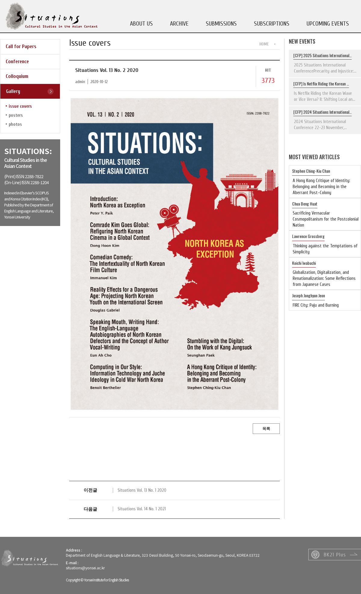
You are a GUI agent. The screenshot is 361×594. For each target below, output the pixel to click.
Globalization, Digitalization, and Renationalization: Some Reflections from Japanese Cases (324, 278)
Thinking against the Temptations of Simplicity (325, 249)
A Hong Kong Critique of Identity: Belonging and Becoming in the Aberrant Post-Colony (321, 186)
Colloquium (17, 76)
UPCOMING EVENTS (328, 23)
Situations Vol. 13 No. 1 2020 (142, 490)
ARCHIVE (179, 23)
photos (15, 124)
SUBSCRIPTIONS (271, 23)
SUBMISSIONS (221, 23)
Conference (17, 61)
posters (16, 115)
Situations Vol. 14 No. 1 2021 (142, 509)
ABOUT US (141, 23)
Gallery (13, 91)
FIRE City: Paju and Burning (316, 305)
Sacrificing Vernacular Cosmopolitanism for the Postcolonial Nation (326, 219)
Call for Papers (21, 46)
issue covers (20, 106)
